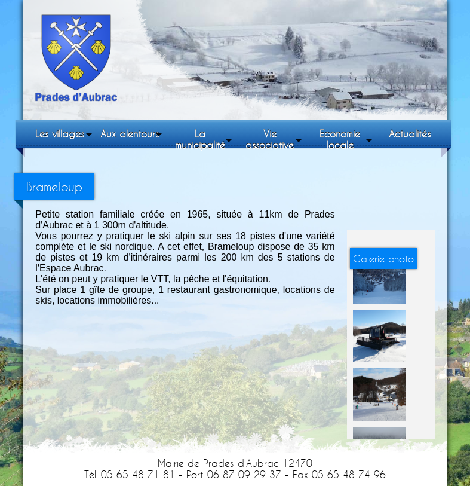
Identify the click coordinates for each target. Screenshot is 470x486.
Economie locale (340, 139)
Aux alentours (129, 133)
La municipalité (200, 139)
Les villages (59, 133)
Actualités (410, 133)
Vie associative (269, 139)
